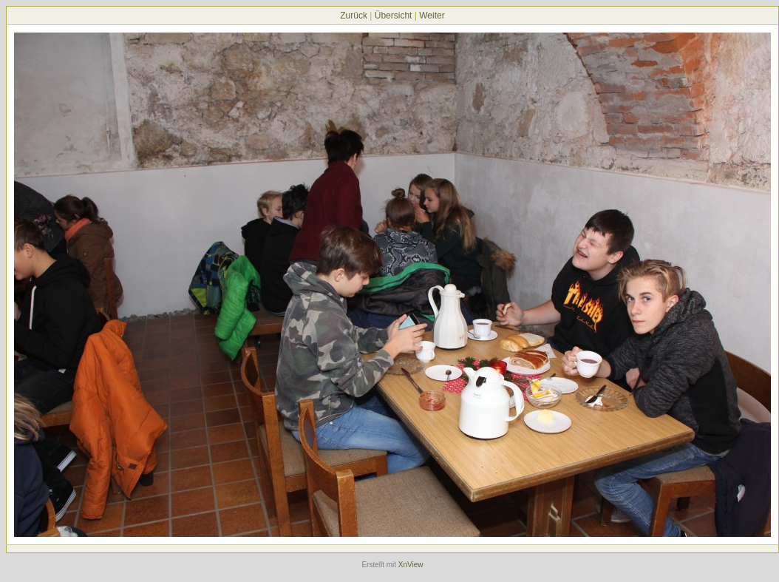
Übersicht (393, 15)
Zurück (353, 15)
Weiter (431, 15)
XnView (410, 565)
